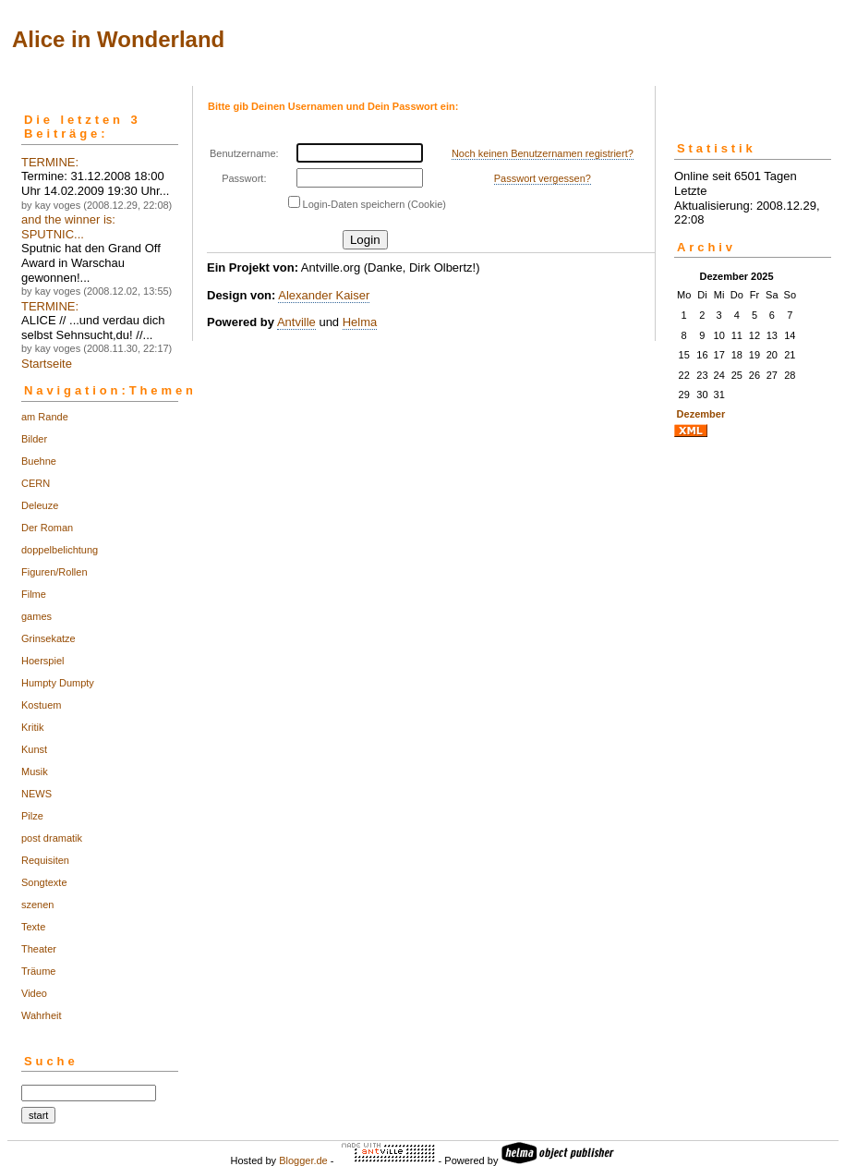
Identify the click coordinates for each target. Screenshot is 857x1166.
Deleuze (39, 505)
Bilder (34, 438)
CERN (35, 483)
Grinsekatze (48, 638)
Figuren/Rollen (54, 571)
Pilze (32, 815)
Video (34, 993)
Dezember (701, 413)
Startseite (46, 363)
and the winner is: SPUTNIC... (68, 227)
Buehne (38, 461)
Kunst (34, 749)
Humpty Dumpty (57, 682)
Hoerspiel (42, 660)
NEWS (36, 793)
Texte (33, 926)
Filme (33, 594)
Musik (34, 771)
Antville (296, 322)
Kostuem (41, 705)
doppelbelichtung (59, 549)
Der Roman (47, 527)
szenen (37, 904)
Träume (38, 971)
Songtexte (44, 882)
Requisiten (45, 860)
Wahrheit (41, 1015)
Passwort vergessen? (542, 178)
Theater (38, 948)
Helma (360, 322)
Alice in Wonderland (118, 39)
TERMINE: (49, 162)
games (36, 616)
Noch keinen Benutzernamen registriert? (543, 153)
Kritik (32, 727)
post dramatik (51, 838)
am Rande (44, 416)
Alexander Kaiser (323, 295)
